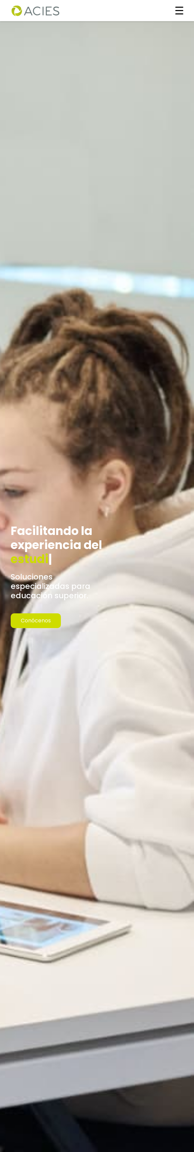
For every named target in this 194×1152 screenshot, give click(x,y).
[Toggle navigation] (179, 10)
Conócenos (36, 620)
